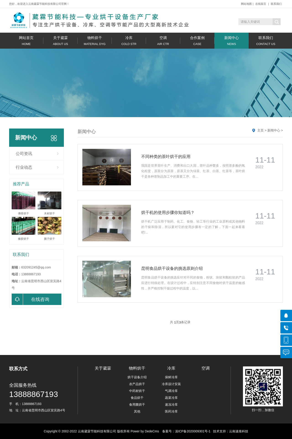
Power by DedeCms (144, 431)
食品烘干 (137, 397)
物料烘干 (95, 41)
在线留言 (260, 3)
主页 (260, 130)
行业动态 (24, 167)
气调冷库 (171, 390)
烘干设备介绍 (137, 377)
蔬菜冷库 (171, 397)
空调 (163, 41)
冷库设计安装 (171, 384)
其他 (137, 411)
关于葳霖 (60, 41)
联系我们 (276, 3)
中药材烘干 (137, 390)
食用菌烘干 (137, 404)
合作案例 (197, 41)
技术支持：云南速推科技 (229, 431)
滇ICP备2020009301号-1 (193, 431)
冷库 (129, 41)
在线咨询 (30, 299)
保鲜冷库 (171, 377)
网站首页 (26, 41)
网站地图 (246, 3)
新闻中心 (231, 41)
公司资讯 (24, 153)
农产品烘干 (137, 384)
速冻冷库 (171, 404)
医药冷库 (171, 411)
